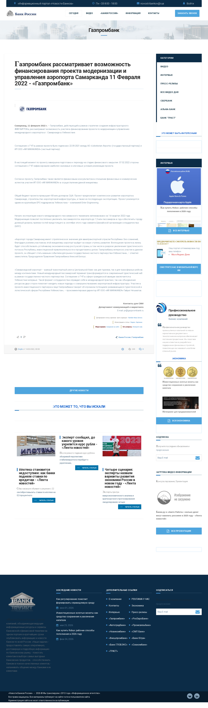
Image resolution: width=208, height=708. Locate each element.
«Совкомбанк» (139, 645)
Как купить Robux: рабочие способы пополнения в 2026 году (75, 632)
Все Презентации (179, 531)
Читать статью (44, 500)
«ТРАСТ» (113, 651)
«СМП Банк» (138, 632)
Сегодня (73, 13)
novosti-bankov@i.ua (152, 3)
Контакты (153, 13)
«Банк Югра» (138, 638)
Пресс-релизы (169, 84)
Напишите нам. (138, 327)
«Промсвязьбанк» (141, 625)
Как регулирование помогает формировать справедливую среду (75, 601)
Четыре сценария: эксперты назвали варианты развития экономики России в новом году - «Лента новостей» (120, 478)
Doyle (20, 349)
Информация (133, 13)
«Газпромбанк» (117, 619)
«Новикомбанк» (117, 632)
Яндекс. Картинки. (137, 323)
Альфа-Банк (167, 109)
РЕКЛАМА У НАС (141, 599)
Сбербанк (166, 101)
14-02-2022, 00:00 (33, 349)
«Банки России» (109, 13)
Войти (190, 3)
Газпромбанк (138, 338)
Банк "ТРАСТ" (168, 118)
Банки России (125, 338)
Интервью (166, 75)
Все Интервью (178, 231)
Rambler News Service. (135, 318)
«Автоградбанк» (117, 625)
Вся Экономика (179, 421)
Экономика (138, 606)
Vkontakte (189, 700)
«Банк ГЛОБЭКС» (118, 645)
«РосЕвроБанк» (140, 619)
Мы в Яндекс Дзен (180, 255)
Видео (89, 13)
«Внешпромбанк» (118, 638)
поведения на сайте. (113, 327)
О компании (115, 599)
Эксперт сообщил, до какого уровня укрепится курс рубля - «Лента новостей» (79, 443)
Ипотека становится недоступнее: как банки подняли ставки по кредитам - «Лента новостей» (37, 477)
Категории (166, 58)
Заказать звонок (187, 13)
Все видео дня (169, 92)
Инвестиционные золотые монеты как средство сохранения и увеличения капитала (77, 617)
